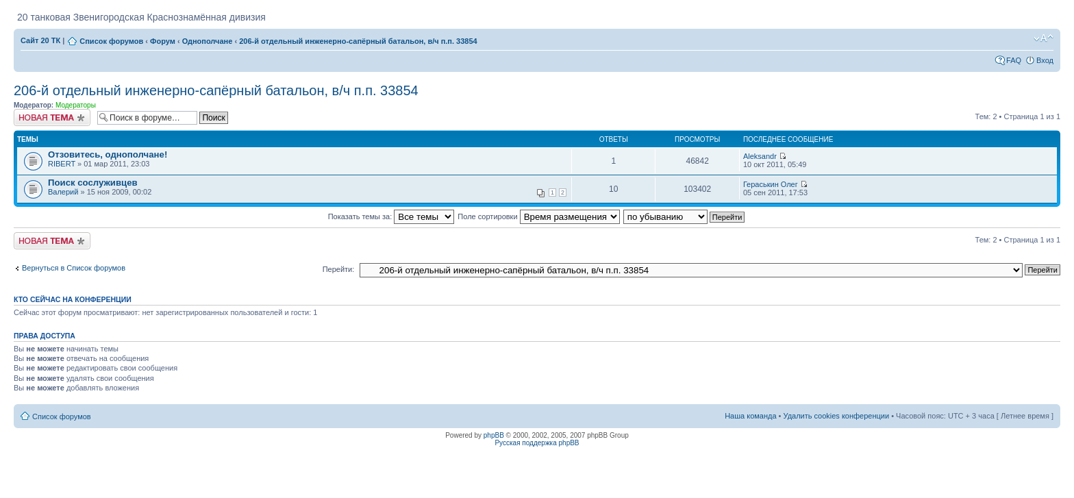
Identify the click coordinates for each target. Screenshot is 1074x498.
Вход (1044, 60)
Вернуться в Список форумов (73, 268)
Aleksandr (760, 156)
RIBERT (61, 164)
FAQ (1013, 60)
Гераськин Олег (770, 184)
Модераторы (75, 105)
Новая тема (52, 117)
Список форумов (111, 41)
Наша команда (750, 416)
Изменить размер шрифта (1043, 38)
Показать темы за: (391, 216)
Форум (162, 41)
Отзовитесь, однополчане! (107, 154)
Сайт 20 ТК (40, 40)
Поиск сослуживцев (93, 182)
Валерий (63, 192)
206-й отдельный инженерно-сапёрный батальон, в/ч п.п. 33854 (358, 41)
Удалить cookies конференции (837, 416)
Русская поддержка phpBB (537, 443)
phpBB (494, 435)
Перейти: (339, 269)
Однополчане (207, 41)
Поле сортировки (538, 216)
